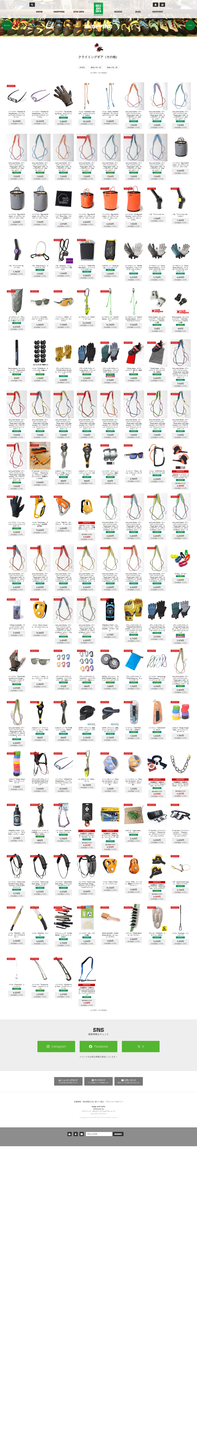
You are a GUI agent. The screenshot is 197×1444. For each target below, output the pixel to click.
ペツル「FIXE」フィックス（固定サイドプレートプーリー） (133, 964)
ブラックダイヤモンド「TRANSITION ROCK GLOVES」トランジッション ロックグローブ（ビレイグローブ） (133, 682)
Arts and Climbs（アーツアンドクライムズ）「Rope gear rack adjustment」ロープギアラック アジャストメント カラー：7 (134, 456)
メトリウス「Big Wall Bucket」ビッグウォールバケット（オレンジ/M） (110, 228)
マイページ (155, 5)
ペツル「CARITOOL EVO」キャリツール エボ (157, 510)
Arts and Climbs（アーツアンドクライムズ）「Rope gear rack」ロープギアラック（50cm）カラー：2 (87, 172)
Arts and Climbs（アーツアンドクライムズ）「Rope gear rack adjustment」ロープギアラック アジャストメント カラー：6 (110, 456)
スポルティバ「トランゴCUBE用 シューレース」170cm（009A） (40, 908)
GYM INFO (78, 12)
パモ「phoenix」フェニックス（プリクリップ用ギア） (63, 283)
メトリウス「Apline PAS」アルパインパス (63, 907)
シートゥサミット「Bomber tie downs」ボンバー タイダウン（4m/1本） (110, 852)
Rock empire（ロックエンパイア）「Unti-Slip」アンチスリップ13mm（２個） (180, 341)
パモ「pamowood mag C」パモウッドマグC (180, 964)
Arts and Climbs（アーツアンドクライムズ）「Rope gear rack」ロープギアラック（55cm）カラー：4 (17, 172)
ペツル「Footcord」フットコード (16, 1077)
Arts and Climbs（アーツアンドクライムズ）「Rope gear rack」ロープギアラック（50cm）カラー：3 (110, 172)
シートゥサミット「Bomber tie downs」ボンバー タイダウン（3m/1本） (133, 852)
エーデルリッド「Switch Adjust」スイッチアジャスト (110, 340)
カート (162, 5)
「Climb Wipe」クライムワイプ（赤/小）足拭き (134, 397)
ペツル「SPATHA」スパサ (40, 1020)
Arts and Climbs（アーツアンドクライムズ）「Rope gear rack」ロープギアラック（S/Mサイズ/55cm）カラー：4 (133, 626)
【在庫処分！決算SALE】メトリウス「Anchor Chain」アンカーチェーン (180, 854)
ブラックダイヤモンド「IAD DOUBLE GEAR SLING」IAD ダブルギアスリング (40, 852)
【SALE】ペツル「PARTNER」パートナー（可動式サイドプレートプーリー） (86, 570)
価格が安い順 (96, 67)
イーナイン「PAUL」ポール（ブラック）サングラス (133, 510)
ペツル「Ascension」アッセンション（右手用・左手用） (40, 567)
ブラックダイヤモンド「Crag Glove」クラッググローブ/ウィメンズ (110, 397)
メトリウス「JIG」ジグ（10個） (87, 1020)
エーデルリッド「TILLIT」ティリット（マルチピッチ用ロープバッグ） (16, 340)
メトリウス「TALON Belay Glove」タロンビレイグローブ (63, 113)
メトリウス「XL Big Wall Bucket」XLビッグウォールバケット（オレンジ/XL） (133, 228)
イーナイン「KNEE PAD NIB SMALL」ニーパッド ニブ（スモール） (86, 283)
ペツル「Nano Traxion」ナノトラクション (110, 964)
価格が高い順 (112, 67)
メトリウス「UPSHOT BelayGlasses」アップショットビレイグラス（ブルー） (63, 852)
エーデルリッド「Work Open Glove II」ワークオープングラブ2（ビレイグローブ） (180, 284)
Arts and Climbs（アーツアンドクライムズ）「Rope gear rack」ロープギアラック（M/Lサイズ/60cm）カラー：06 (16, 797)
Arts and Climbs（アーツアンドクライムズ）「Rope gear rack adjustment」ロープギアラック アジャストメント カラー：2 (17, 456)
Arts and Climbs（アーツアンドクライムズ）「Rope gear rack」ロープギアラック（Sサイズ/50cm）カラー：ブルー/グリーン (63, 683)
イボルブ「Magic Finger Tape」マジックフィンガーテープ (180, 794)
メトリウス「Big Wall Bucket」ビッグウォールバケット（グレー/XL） (40, 227)
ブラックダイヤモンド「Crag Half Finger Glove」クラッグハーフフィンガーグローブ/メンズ (157, 681)
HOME (39, 12)
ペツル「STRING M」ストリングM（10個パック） (40, 397)
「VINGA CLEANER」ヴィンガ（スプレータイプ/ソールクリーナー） (17, 681)
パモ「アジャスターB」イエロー (180, 226)
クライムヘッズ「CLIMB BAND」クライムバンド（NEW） (63, 1021)
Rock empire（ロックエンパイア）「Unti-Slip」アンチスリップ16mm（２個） (157, 341)
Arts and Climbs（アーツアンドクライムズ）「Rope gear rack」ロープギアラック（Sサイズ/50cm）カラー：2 (134, 569)
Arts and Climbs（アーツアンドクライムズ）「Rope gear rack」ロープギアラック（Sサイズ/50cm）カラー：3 (157, 569)
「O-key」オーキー (180, 622)
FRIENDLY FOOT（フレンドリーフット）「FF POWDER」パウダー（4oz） (110, 681)
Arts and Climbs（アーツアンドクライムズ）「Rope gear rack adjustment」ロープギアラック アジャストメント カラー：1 (181, 399)
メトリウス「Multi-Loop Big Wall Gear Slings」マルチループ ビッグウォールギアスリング (86, 965)
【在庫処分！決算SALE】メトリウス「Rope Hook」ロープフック (157, 853)
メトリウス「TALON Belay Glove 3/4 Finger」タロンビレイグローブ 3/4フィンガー (16, 738)
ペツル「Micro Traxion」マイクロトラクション (40, 681)
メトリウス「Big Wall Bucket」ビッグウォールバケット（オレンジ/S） (86, 227)
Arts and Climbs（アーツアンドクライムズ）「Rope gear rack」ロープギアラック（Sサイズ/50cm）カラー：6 (40, 626)
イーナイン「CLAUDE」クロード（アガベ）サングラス (40, 340)
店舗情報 (77, 1199)
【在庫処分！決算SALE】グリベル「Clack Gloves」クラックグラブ (157, 966)
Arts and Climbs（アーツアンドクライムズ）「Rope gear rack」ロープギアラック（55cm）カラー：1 (134, 115)
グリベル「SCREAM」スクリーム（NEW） (157, 1020)
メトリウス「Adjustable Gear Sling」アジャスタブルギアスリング (63, 964)
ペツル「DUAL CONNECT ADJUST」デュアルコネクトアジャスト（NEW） (110, 114)
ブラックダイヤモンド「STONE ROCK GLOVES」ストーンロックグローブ (63, 398)
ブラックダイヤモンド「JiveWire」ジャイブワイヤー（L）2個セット (86, 737)
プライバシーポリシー (114, 1199)
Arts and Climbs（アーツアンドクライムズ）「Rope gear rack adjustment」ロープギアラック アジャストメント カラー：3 (40, 456)
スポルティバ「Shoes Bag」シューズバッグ (110, 283)
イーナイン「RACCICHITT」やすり (157, 793)
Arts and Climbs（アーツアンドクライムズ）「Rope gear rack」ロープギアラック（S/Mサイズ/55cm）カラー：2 (87, 626)
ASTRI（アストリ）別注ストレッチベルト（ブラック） (87, 794)
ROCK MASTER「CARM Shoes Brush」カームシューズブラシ (110, 1021)
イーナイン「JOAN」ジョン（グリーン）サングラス (40, 737)
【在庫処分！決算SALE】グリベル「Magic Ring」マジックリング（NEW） (110, 910)
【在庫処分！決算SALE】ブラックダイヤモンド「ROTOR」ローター (86, 909)
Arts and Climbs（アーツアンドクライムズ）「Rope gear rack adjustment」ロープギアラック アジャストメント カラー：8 (157, 456)
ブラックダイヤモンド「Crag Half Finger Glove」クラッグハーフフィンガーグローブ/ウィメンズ (180, 682)
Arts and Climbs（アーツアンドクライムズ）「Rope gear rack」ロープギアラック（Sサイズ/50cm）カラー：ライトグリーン (86, 683)
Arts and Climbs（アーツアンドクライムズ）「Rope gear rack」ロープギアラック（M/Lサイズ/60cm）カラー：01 (180, 739)
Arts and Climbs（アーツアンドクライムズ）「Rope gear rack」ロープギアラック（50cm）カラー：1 (63, 172)
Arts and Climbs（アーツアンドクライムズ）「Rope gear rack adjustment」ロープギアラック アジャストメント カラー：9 (181, 456)
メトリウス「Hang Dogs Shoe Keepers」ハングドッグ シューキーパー (157, 737)
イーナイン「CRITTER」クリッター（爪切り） (133, 793)
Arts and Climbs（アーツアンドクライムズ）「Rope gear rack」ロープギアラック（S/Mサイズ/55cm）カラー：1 (63, 626)
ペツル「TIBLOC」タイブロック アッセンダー (63, 566)
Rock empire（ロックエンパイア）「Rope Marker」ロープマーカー (16, 397)
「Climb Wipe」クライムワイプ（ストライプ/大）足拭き (157, 397)
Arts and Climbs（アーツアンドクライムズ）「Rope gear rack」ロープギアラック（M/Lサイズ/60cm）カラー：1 (157, 626)
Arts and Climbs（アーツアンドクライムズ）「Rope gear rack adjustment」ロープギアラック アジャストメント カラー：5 (87, 456)
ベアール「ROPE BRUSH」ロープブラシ (133, 1020)
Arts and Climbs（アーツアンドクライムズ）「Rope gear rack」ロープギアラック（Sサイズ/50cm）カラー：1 (110, 569)
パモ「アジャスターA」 (157, 225)
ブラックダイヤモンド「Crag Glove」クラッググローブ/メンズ (86, 397)
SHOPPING (59, 12)
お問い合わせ (82, 1231)
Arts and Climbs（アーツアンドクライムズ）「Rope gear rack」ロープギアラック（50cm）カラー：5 (157, 172)
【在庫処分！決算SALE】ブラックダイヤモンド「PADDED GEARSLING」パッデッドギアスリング (86, 1081)
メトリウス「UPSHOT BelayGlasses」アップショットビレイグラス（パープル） (40, 114)
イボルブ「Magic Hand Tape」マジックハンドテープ (17, 851)
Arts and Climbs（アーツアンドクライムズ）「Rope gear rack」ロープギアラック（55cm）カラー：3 (180, 115)
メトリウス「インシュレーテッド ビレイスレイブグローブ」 (16, 567)
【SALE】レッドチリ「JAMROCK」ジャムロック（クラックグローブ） (180, 512)
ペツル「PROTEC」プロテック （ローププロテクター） (16, 1021)
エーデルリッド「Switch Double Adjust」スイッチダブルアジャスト (133, 340)
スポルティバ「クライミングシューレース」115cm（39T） (87, 510)
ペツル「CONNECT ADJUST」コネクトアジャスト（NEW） (87, 113)
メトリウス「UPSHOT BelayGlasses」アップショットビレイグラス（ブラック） (16, 114)
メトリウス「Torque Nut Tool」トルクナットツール (40, 1078)
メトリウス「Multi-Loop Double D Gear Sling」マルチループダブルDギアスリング (16, 965)
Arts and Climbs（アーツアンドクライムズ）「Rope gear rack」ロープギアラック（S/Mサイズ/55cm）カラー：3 (110, 626)
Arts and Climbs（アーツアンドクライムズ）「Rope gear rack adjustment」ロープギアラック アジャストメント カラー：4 (64, 456)
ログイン (75, 1231)
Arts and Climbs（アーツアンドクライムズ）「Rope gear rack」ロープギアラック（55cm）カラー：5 (40, 172)
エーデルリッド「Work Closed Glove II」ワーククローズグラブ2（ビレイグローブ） (157, 284)
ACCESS (118, 12)
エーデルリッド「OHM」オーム (86, 850)
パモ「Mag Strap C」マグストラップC (40, 283)
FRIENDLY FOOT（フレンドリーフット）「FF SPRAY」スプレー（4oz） (16, 908)
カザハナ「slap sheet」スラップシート (133, 907)
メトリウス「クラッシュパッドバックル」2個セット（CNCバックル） (110, 510)
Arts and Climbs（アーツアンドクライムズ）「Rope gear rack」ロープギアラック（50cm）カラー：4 (134, 172)
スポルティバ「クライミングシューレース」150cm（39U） (40, 794)
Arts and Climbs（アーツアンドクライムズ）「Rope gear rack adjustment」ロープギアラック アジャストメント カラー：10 (17, 513)
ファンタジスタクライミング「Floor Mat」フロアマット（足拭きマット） (63, 228)
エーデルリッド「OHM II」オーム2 (87, 339)
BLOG (138, 12)
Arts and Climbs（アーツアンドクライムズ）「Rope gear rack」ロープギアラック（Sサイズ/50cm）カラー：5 (17, 626)
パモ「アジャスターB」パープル (17, 283)
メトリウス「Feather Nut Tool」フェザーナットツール (63, 1078)
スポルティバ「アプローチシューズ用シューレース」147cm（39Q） (63, 510)
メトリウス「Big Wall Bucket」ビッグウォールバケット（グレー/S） (180, 170)
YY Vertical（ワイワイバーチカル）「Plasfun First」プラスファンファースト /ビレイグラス (157, 908)
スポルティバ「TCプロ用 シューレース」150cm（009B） (63, 794)
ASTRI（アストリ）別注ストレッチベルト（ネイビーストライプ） (110, 794)
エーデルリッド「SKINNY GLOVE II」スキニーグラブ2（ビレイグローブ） (133, 284)
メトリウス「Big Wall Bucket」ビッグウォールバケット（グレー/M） (16, 227)
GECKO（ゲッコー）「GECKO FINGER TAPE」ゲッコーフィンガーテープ (110, 737)
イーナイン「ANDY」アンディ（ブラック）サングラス (63, 340)
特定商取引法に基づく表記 (93, 1199)
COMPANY (157, 12)
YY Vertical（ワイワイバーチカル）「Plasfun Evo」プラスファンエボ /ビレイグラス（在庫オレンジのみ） (40, 512)
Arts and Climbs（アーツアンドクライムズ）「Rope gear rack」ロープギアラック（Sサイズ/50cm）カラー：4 (180, 569)
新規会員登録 (69, 1231)
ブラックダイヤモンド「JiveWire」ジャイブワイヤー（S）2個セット (63, 737)
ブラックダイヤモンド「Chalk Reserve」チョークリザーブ (133, 737)
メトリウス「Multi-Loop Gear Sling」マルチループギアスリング (40, 964)
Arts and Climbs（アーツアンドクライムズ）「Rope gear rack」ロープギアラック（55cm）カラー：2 (157, 115)
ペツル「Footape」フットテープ (180, 1020)
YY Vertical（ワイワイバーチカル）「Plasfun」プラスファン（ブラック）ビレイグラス (180, 908)
